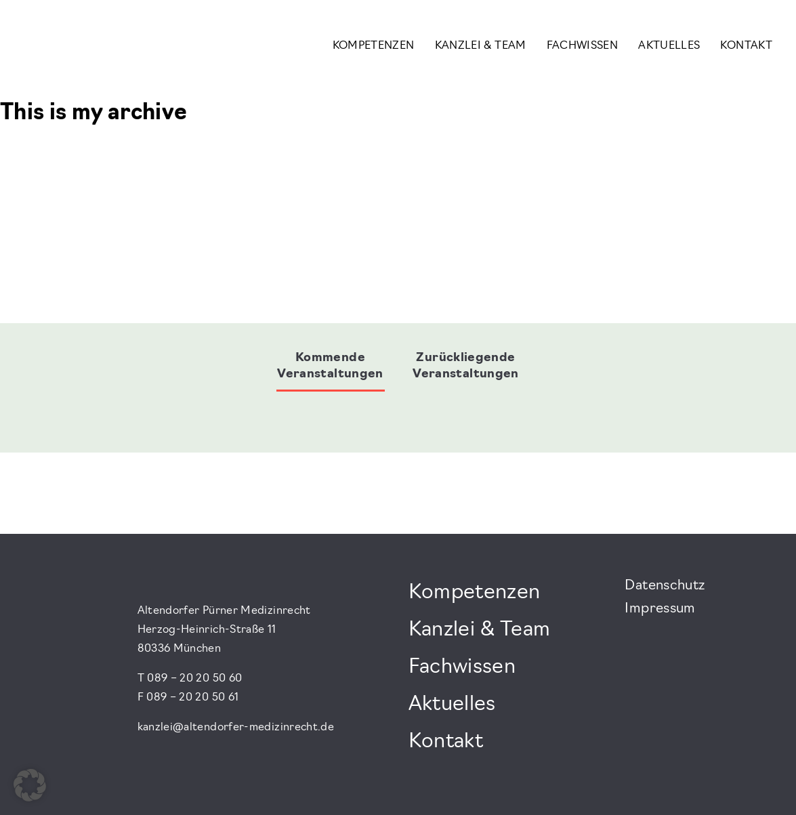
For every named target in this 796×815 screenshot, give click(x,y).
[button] (30, 785)
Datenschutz (665, 586)
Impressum (660, 609)
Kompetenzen (374, 46)
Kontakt (746, 46)
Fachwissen (583, 46)
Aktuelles (669, 46)
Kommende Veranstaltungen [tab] (330, 366)
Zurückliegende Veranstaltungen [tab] (465, 366)
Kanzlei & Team (480, 46)
